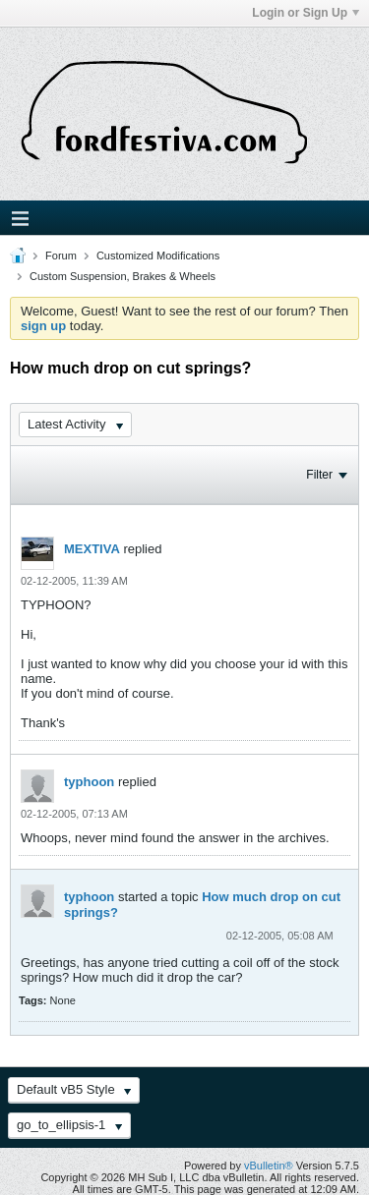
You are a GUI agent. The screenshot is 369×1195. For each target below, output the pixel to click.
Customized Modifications (157, 255)
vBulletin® (268, 1165)
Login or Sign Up (305, 13)
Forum (61, 255)
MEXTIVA (92, 548)
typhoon (89, 781)
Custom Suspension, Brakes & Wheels (122, 276)
